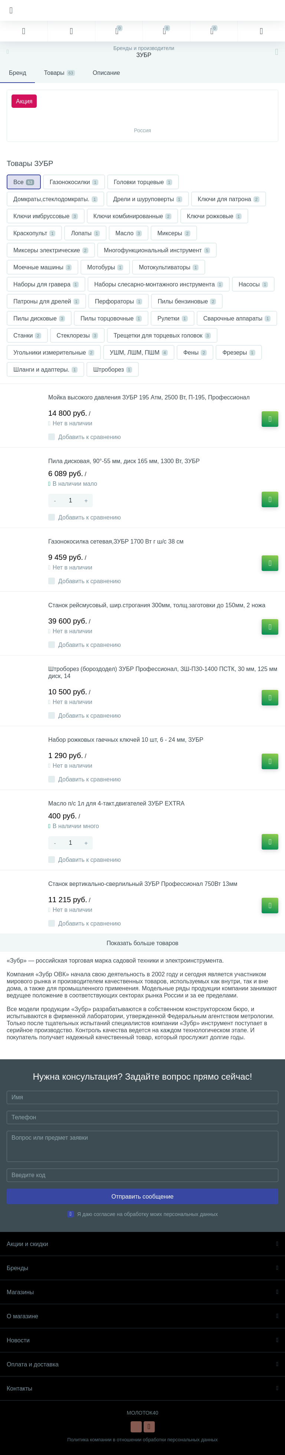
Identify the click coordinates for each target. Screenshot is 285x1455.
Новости (142, 1340)
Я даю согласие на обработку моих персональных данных (147, 1214)
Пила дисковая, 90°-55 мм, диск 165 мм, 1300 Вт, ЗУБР (124, 461)
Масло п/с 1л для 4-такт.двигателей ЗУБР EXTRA (116, 803)
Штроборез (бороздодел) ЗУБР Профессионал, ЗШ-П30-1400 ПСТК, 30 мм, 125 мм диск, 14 (162, 672)
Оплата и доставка (142, 1364)
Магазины (142, 1292)
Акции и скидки (142, 1244)
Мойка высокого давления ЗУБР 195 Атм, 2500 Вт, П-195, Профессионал (149, 397)
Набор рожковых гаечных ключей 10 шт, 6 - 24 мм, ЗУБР (125, 740)
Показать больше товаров (142, 943)
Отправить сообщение (142, 1196)
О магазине (142, 1316)
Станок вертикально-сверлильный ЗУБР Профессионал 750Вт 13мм (142, 884)
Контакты (142, 1388)
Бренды (142, 1268)
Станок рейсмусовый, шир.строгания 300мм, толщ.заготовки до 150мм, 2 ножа (156, 605)
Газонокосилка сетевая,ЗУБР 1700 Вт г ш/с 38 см (116, 541)
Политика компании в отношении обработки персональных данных (142, 1439)
